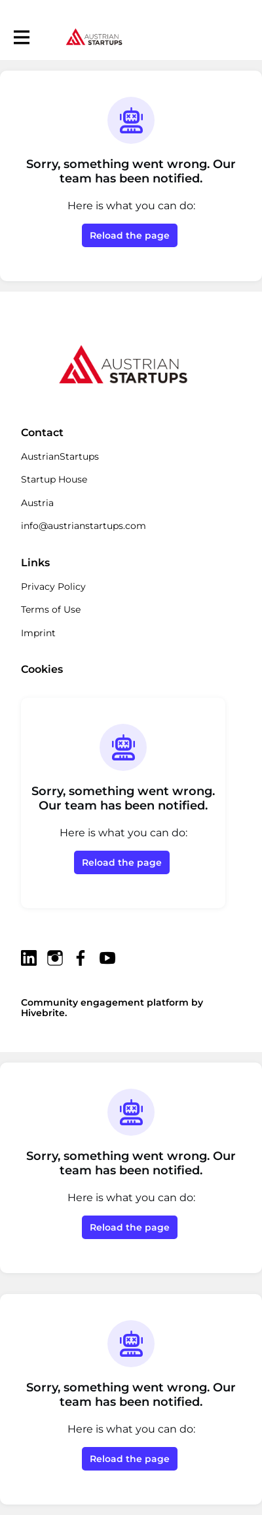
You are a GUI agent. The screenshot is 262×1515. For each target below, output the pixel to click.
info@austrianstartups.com (83, 526)
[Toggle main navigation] (20, 37)
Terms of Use (51, 609)
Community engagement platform (105, 1002)
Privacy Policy (53, 586)
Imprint (38, 633)
